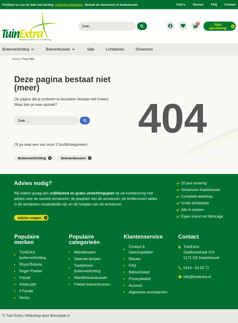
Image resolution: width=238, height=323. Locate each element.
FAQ (214, 4)
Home (16, 59)
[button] (18, 49)
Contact (230, 4)
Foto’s (181, 4)
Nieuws (198, 4)
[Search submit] (142, 26)
